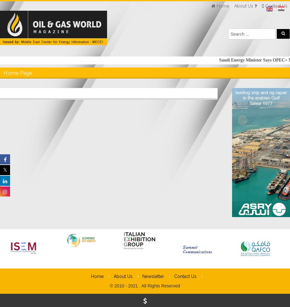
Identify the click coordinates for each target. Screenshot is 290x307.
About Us (123, 276)
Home (97, 276)
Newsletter (153, 276)
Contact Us (185, 276)
